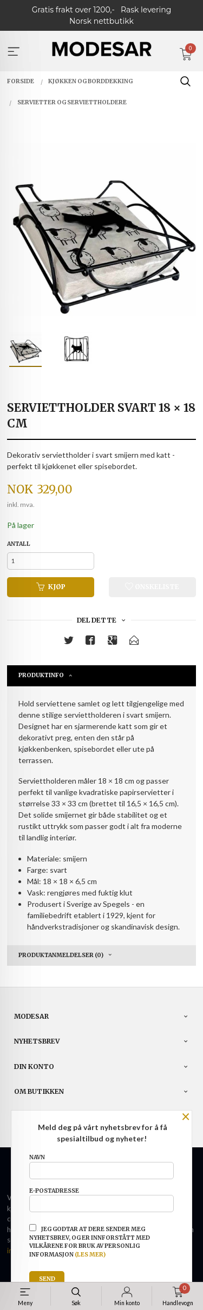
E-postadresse (101, 1199)
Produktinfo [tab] (41, 675)
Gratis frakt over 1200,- (73, 10)
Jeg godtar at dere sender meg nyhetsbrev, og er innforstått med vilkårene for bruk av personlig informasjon (89, 1241)
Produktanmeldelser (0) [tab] (60, 955)
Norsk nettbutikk (101, 21)
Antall (18, 543)
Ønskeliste (152, 587)
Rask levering (146, 10)
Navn (101, 1166)
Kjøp (51, 587)
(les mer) (90, 1254)
